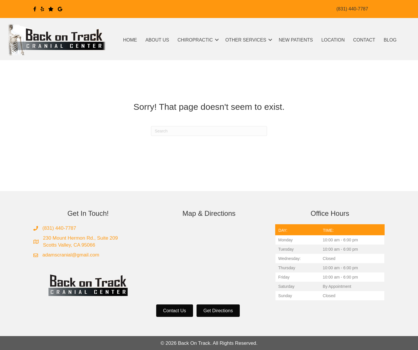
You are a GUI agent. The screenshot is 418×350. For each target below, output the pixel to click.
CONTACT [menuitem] (364, 39)
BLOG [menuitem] (390, 39)
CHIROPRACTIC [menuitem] (195, 39)
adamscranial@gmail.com (70, 255)
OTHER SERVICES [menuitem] (245, 39)
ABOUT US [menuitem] (157, 39)
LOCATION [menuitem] (333, 39)
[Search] (209, 131)
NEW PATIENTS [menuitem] (296, 39)
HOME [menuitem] (130, 39)
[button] (217, 40)
